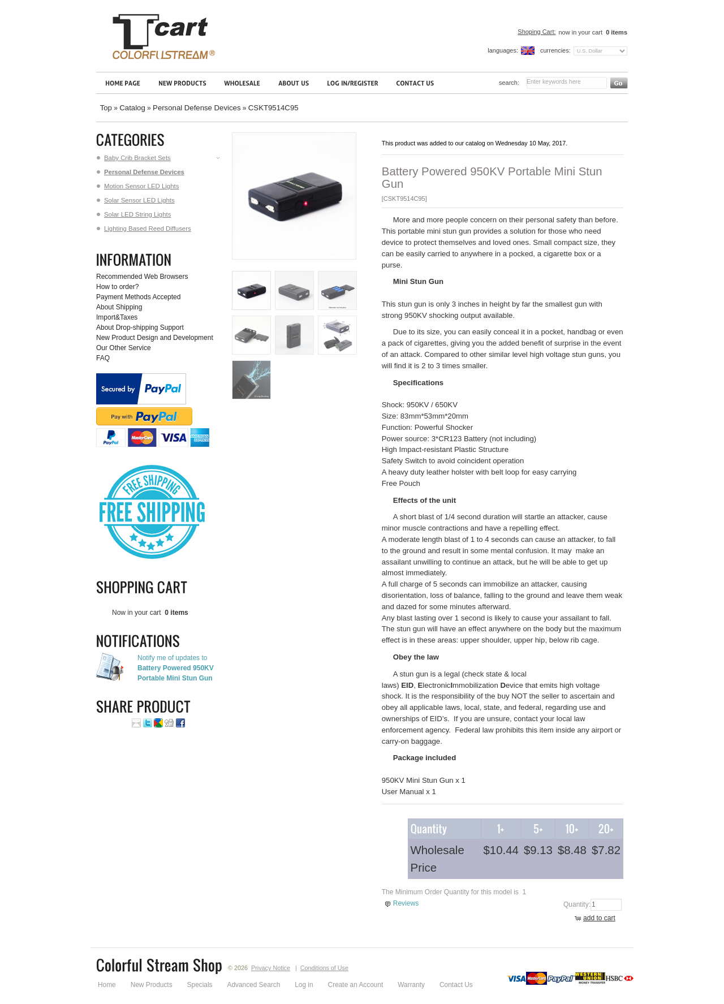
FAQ (103, 358)
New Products (152, 985)
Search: (509, 82)
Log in (304, 985)
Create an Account (355, 985)
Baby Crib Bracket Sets (159, 157)
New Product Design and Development (154, 338)
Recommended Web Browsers (142, 277)
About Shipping (119, 307)
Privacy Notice (270, 967)
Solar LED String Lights (134, 214)
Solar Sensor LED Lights (136, 200)
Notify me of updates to (175, 668)
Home (107, 985)
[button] (596, 918)
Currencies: (555, 50)
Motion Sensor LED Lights (138, 186)
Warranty (411, 985)
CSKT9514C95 (273, 108)
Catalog (132, 108)
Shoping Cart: (536, 31)
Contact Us (456, 985)
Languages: (503, 50)
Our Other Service (123, 348)
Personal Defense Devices (196, 108)
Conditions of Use (324, 967)
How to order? (117, 287)
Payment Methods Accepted (138, 297)
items (615, 32)
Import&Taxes (116, 317)
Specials (200, 985)
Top (106, 108)
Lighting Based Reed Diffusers (144, 228)
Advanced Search (254, 985)
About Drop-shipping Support (140, 327)
